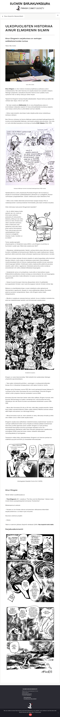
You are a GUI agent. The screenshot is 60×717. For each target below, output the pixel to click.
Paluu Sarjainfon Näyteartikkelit (12, 16)
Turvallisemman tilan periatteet (30, 698)
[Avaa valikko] (57, 15)
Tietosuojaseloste (27, 697)
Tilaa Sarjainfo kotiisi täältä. (46, 524)
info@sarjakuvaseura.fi (27, 693)
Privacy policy (38, 712)
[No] (58, 713)
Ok (30, 714)
